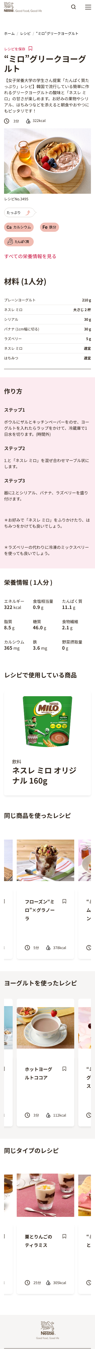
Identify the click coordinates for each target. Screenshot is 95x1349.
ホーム (9, 33)
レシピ (25, 33)
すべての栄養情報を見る (30, 256)
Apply (73, 8)
